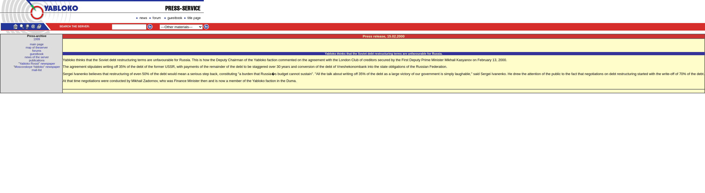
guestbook (37, 53)
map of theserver (37, 47)
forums (36, 50)
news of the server (37, 57)
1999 (37, 39)
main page (36, 44)
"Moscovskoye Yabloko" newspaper (36, 66)
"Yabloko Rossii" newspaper (37, 63)
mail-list (37, 70)
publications (37, 60)
